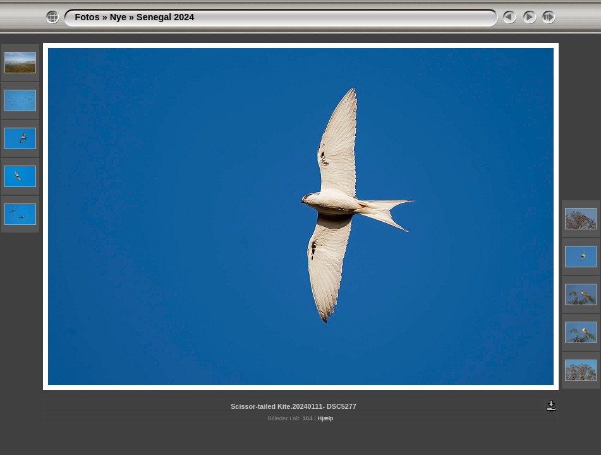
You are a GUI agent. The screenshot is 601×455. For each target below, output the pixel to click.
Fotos (87, 17)
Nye (118, 17)
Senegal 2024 (165, 17)
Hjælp (325, 418)
